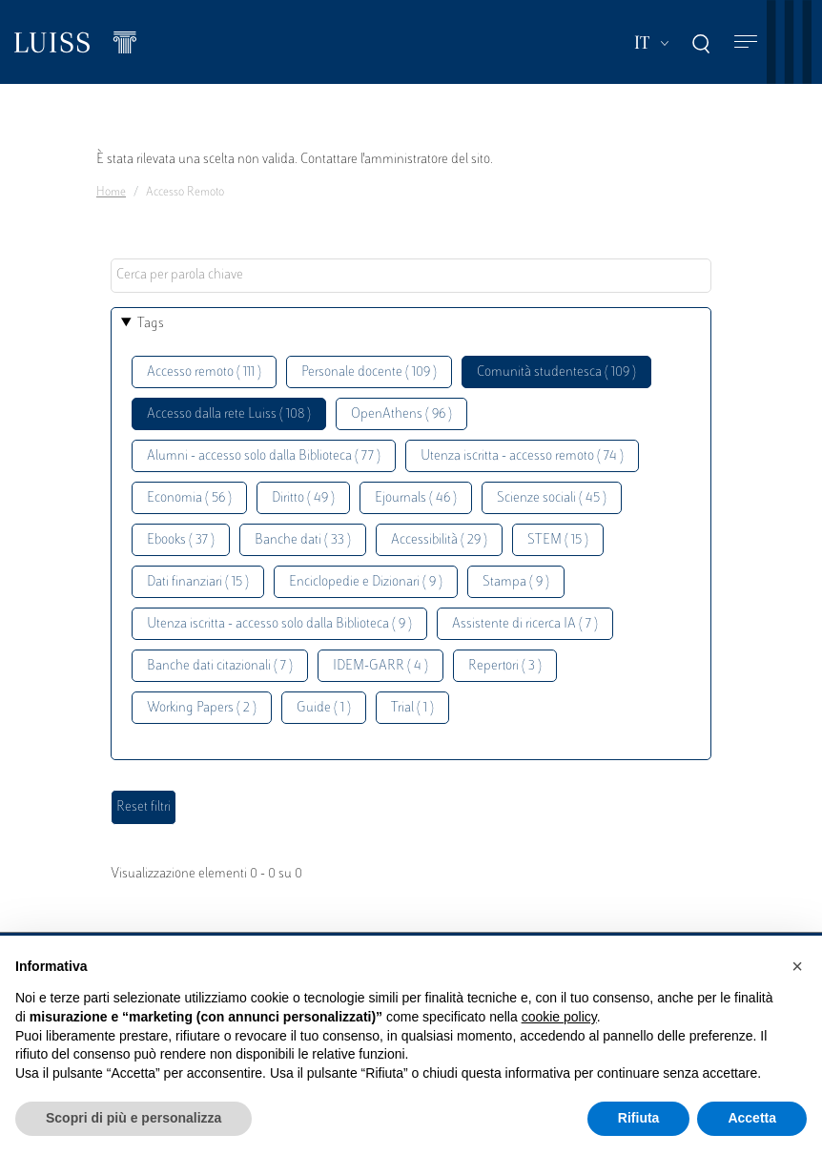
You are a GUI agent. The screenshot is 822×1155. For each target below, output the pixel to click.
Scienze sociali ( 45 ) (551, 498)
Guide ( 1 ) (324, 708)
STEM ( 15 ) (557, 540)
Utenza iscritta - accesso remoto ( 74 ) (522, 456)
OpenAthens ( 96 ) (401, 414)
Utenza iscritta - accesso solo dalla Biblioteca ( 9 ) (279, 624)
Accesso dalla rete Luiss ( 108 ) (229, 414)
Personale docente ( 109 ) (369, 372)
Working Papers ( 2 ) (202, 708)
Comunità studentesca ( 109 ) (556, 372)
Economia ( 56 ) (189, 498)
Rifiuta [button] (639, 1117)
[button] (797, 966)
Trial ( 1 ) (412, 708)
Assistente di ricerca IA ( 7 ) (525, 624)
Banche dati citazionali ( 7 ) (220, 666)
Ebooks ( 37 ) (181, 540)
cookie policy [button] (559, 1016)
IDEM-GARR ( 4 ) (380, 666)
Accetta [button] (752, 1117)
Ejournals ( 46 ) (416, 498)
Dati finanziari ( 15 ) (198, 582)
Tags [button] (150, 324)
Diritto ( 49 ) (303, 498)
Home (111, 192)
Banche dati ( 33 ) (303, 540)
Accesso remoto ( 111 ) (204, 372)
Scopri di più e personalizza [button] (133, 1117)
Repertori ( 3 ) (505, 666)
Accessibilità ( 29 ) (439, 540)
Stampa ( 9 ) (516, 582)
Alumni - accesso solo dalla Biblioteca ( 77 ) (263, 456)
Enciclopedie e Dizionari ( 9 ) (365, 582)
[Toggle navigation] (745, 42)
